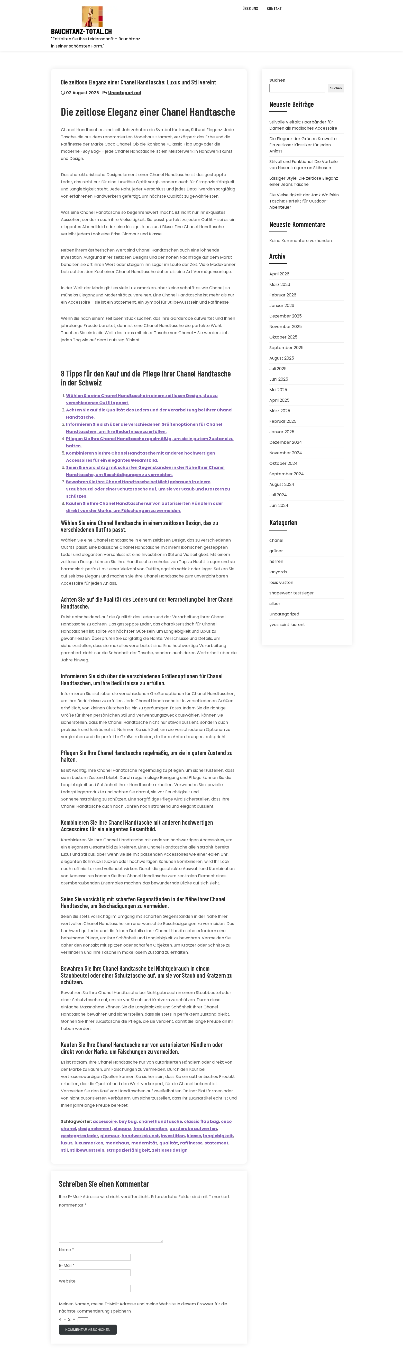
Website (67, 1288)
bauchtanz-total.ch (81, 31)
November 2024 (285, 453)
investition (173, 1137)
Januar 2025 (281, 432)
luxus (67, 1144)
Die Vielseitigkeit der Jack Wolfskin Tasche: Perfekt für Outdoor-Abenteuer (304, 201)
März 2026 (279, 284)
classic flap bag (202, 1122)
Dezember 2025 (285, 316)
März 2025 (279, 411)
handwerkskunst (140, 1137)
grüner (276, 551)
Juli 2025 (278, 369)
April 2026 (279, 274)
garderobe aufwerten (193, 1129)
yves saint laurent (287, 625)
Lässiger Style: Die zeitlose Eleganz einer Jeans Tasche (303, 181)
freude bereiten (151, 1129)
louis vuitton (281, 582)
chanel (276, 540)
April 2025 (279, 400)
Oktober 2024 (283, 463)
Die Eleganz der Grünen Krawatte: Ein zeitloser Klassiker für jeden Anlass (303, 145)
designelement (95, 1129)
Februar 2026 (282, 295)
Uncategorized (125, 93)
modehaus (118, 1144)
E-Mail (67, 1273)
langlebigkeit (218, 1137)
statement (217, 1144)
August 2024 (281, 484)
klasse (194, 1137)
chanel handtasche (160, 1122)
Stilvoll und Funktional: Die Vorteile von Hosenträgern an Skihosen (303, 165)
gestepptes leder (80, 1137)
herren (276, 561)
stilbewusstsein (87, 1151)
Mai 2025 (278, 390)
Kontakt (274, 8)
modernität (145, 1144)
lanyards (278, 572)
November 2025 (285, 327)
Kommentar (73, 1206)
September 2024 (286, 474)
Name (66, 1257)
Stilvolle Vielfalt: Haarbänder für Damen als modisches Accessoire (303, 125)
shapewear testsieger (291, 593)
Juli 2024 (278, 495)
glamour (110, 1137)
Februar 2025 (282, 421)
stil (64, 1151)
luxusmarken (89, 1144)
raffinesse (192, 1144)
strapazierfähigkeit (129, 1151)
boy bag (128, 1122)
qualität (169, 1144)
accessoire (105, 1122)
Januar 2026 (281, 305)
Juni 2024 (278, 505)
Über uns (250, 8)
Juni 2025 (278, 379)
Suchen (277, 80)
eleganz (123, 1129)
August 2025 (281, 358)
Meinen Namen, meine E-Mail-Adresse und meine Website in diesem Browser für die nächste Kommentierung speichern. (143, 1315)
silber (274, 603)
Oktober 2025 (283, 337)
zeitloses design (170, 1151)
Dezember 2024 (285, 442)
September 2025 (286, 348)
